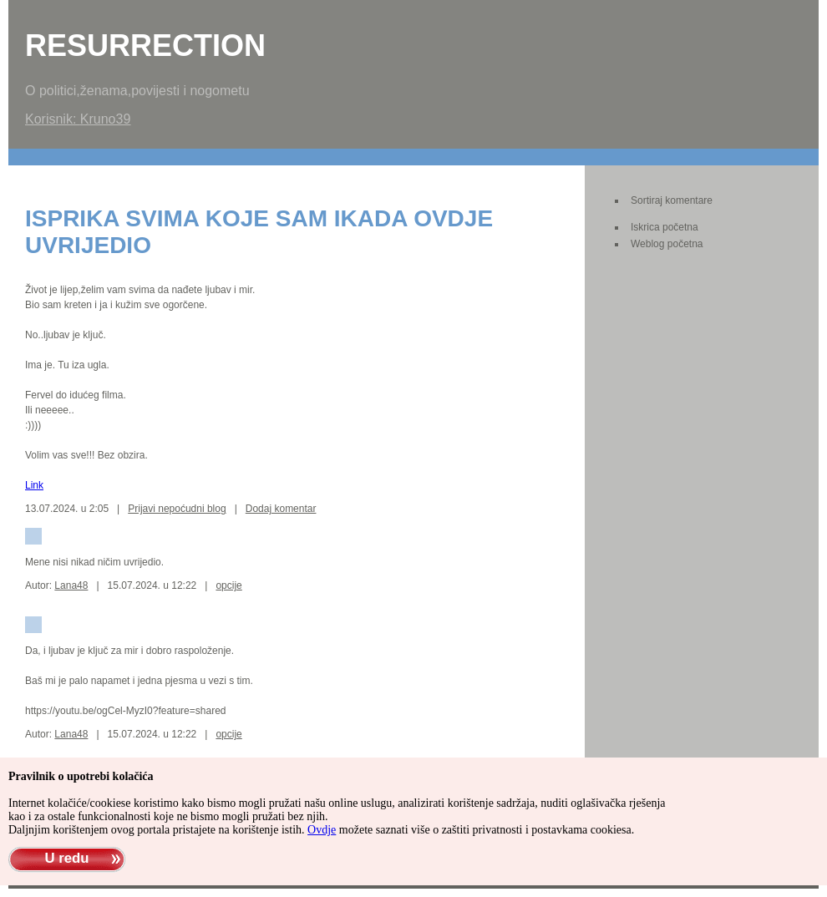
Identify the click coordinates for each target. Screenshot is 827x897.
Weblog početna (667, 244)
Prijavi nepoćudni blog (177, 508)
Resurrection (145, 45)
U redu (66, 858)
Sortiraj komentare (672, 200)
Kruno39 (105, 119)
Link (34, 485)
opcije (228, 585)
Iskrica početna (664, 227)
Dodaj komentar (281, 508)
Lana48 (71, 585)
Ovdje (321, 830)
